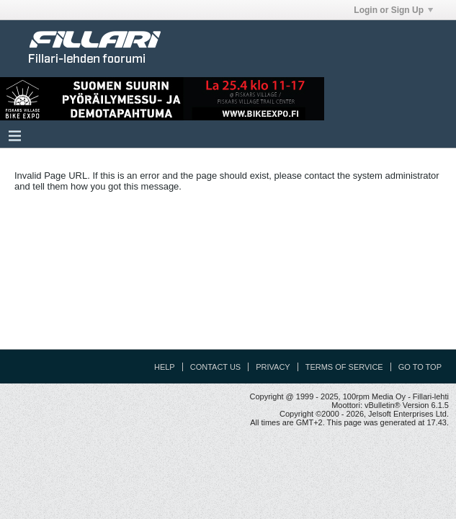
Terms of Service (344, 367)
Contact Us (215, 367)
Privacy (273, 367)
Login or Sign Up (393, 10)
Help (164, 367)
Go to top (420, 367)
